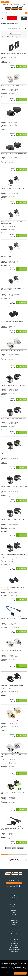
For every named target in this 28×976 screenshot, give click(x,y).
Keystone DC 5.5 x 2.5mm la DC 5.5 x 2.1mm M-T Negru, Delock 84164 (12, 255)
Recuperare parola (14, 901)
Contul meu (14, 903)
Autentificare (14, 897)
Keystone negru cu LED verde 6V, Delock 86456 (13, 554)
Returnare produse (14, 947)
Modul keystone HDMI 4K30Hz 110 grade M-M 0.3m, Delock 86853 (14, 829)
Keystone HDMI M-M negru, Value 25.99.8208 (12, 321)
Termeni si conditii (14, 951)
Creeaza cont (14, 899)
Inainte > (14, 848)
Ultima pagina (20, 848)
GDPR (14, 913)
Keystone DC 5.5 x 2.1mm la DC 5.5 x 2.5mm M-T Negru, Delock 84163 (12, 222)
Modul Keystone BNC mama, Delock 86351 (12, 685)
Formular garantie (14, 909)
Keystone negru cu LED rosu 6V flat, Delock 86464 (14, 487)
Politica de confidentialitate (14, 949)
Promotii (12, 18)
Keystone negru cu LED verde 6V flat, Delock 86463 (13, 520)
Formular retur (14, 911)
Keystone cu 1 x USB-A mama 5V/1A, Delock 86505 (13, 154)
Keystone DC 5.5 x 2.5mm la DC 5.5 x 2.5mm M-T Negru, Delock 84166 (13, 289)
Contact (14, 932)
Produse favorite (14, 905)
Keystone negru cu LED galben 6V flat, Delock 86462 (13, 452)
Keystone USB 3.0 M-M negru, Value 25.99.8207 (12, 587)
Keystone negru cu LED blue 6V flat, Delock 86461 (14, 419)
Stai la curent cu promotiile (14, 883)
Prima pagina (14, 922)
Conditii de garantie (14, 945)
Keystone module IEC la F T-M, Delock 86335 (12, 351)
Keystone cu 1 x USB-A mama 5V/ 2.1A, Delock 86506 (14, 119)
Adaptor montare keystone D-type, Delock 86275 (14, 54)
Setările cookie (9, 973)
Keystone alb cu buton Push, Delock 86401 (12, 86)
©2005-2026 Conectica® (14, 957)
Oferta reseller (14, 955)
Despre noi (14, 924)
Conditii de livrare (14, 943)
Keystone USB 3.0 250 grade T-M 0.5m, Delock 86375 (14, 619)
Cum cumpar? (14, 941)
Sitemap (14, 926)
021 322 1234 (4, 2)
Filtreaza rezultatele (14, 28)
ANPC (14, 953)
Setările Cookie (14, 914)
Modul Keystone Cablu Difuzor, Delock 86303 (13, 720)
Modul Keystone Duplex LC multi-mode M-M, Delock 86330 (12, 793)
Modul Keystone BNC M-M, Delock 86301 (11, 650)
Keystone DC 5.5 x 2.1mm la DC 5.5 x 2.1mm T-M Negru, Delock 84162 (12, 189)
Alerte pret (14, 907)
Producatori (14, 934)
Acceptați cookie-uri (20, 973)
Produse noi (14, 930)
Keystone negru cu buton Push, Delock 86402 (13, 386)
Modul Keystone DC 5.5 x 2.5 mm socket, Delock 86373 (13, 755)
